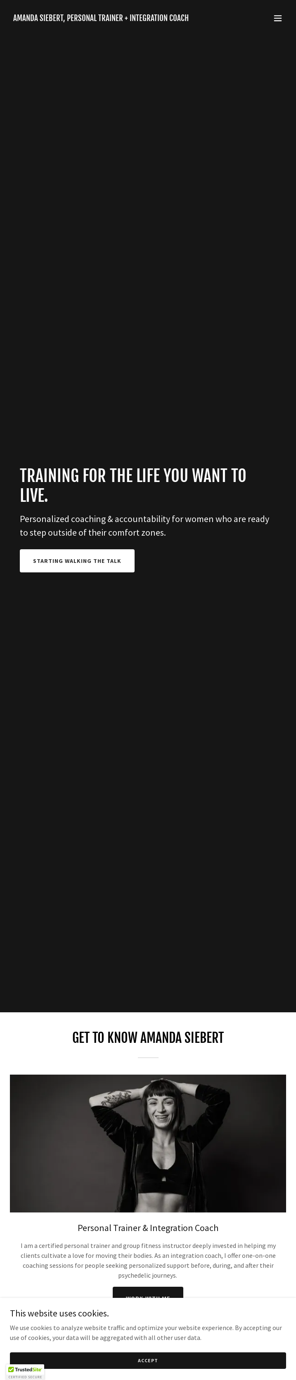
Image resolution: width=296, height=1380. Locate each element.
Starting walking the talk (77, 561)
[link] (101, 18)
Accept (148, 1360)
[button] (278, 18)
